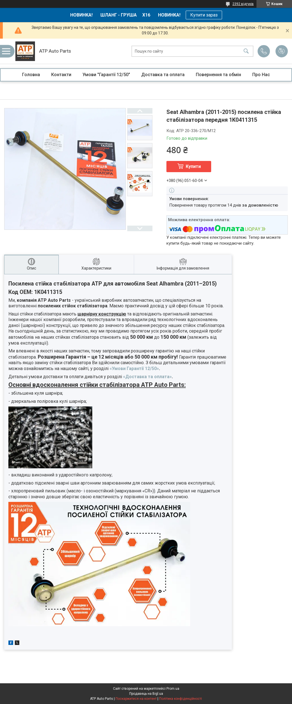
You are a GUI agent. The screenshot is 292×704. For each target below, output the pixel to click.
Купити (193, 166)
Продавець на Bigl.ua (146, 694)
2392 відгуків (243, 4)
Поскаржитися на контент (136, 699)
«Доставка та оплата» (147, 376)
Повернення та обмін (218, 74)
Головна (31, 74)
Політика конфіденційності (180, 699)
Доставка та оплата (163, 74)
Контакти (61, 74)
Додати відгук (281, 51)
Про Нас (261, 74)
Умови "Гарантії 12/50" (106, 74)
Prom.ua (172, 689)
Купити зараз (204, 15)
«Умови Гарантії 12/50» (134, 368)
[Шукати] (246, 51)
